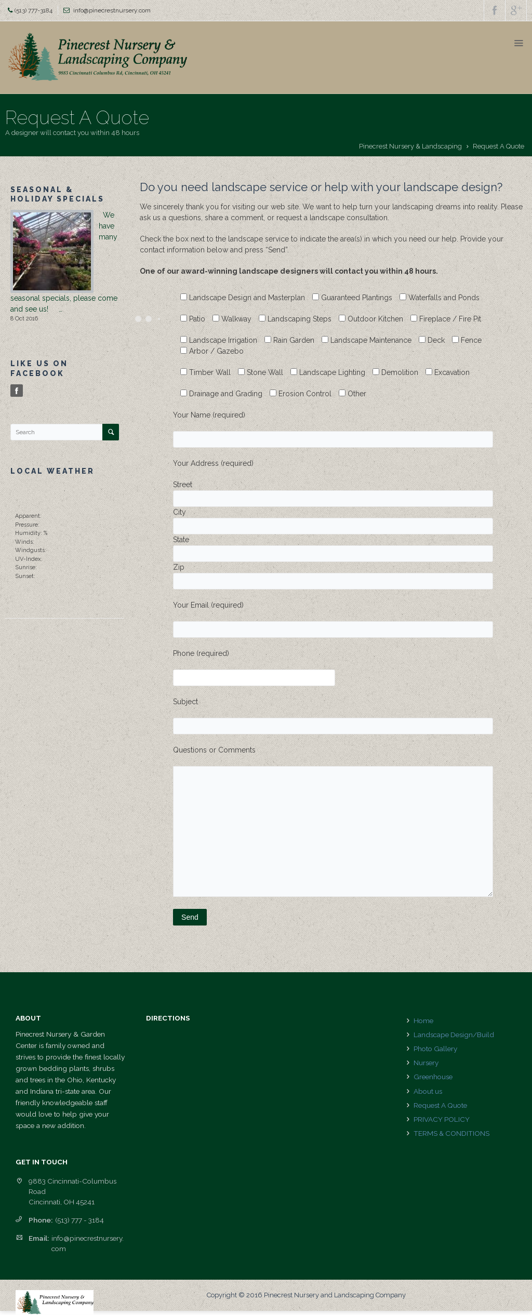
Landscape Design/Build (454, 1034)
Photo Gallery (435, 1048)
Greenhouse (433, 1076)
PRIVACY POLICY (442, 1119)
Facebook (17, 391)
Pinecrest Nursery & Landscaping (410, 146)
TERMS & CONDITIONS (451, 1133)
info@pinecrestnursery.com (112, 10)
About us (428, 1091)
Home (423, 1020)
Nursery (426, 1062)
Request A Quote (440, 1105)
